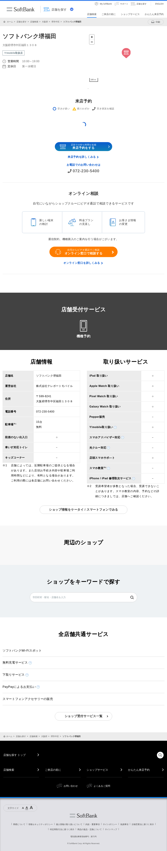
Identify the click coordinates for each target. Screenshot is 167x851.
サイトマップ (111, 829)
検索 (132, 597)
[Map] (126, 58)
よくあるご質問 (102, 785)
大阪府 (45, 21)
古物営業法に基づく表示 (143, 824)
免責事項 (124, 824)
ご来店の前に (53, 770)
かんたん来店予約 (139, 770)
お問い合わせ (71, 785)
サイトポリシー (110, 824)
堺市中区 (55, 21)
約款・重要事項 (93, 824)
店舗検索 (34, 21)
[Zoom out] (91, 41)
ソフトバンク (83, 815)
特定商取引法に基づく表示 (62, 829)
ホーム (10, 21)
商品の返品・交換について (89, 829)
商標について (19, 824)
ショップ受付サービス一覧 (84, 716)
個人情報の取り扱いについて (69, 824)
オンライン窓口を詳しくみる (81, 262)
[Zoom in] (91, 37)
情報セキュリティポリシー (41, 824)
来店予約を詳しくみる (82, 156)
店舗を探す (22, 21)
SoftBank (20, 9)
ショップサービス (97, 770)
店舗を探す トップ (14, 755)
